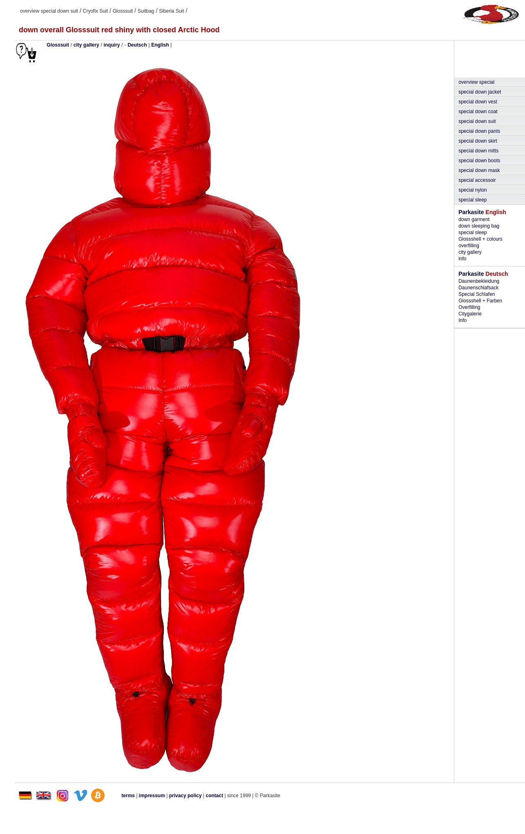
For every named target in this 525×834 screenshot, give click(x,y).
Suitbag (146, 11)
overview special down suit (49, 11)
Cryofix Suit (95, 11)
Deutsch (137, 45)
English (160, 45)
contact (214, 795)
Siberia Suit (171, 11)
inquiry (111, 45)
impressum (152, 795)
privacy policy (186, 795)
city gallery (86, 45)
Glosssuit (123, 11)
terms (128, 795)
